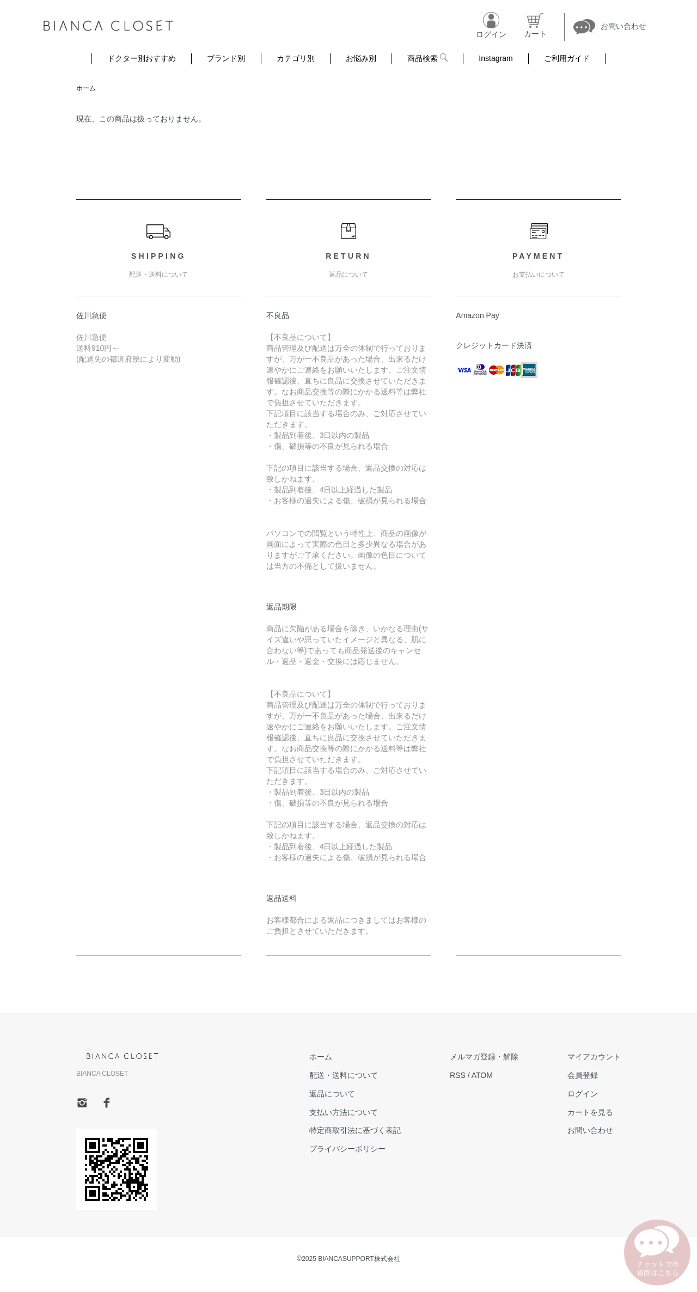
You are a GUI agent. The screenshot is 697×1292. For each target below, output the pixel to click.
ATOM (482, 1075)
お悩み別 (361, 58)
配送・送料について (343, 1075)
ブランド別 (226, 58)
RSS (458, 1075)
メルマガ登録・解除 (484, 1056)
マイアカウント (594, 1056)
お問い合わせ (590, 1130)
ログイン (582, 1093)
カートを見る (590, 1112)
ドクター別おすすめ (141, 58)
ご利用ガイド (567, 58)
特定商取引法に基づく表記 (355, 1130)
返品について (332, 1093)
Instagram (495, 58)
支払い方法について (343, 1112)
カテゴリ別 (296, 58)
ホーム (86, 88)
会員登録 (582, 1075)
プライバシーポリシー (347, 1148)
